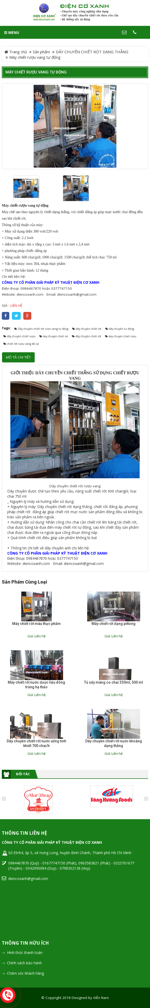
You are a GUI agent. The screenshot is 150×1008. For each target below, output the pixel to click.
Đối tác (23, 774)
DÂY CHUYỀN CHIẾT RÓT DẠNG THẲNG (92, 51)
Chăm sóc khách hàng (25, 973)
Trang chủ (15, 51)
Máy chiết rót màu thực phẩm (36, 624)
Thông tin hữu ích (25, 943)
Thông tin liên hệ (24, 833)
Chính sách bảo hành (24, 962)
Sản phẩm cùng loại (24, 582)
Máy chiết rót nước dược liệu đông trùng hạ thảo (36, 684)
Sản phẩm (41, 51)
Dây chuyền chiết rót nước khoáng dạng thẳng (113, 743)
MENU (11, 32)
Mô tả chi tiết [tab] (18, 357)
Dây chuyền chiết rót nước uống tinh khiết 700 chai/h (36, 743)
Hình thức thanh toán (24, 952)
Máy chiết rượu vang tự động (36, 72)
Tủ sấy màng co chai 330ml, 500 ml (113, 682)
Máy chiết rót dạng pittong (114, 624)
